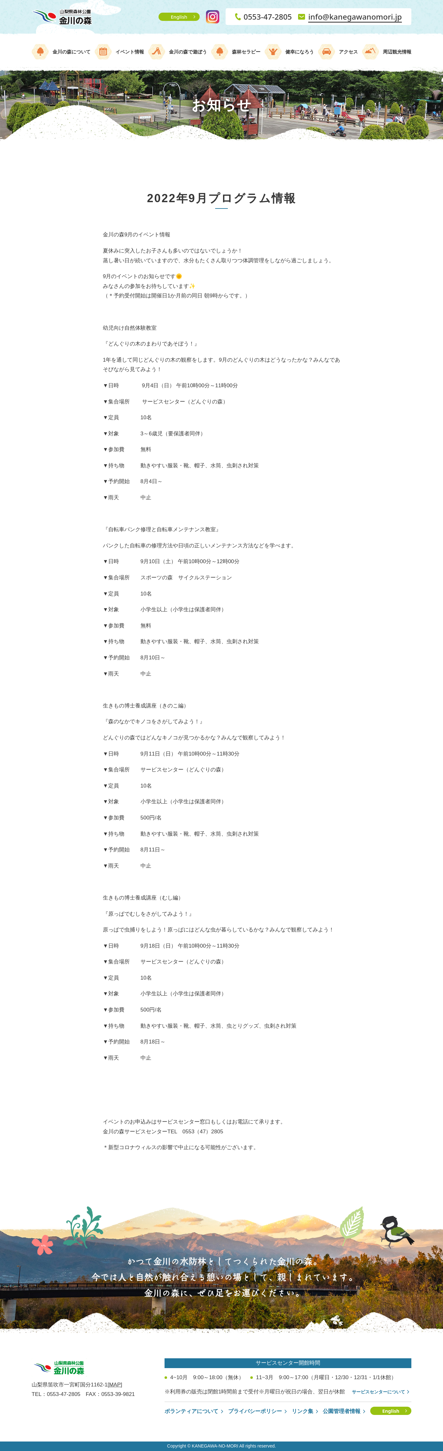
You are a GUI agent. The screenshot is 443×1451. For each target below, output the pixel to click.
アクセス (348, 51)
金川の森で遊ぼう (188, 51)
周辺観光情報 (397, 51)
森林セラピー (246, 51)
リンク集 (302, 1411)
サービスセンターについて (378, 1391)
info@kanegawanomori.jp (355, 16)
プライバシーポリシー (255, 1411)
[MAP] (115, 1385)
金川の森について (71, 51)
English (179, 17)
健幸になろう (299, 51)
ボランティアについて (191, 1411)
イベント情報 (129, 51)
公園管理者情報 (341, 1411)
